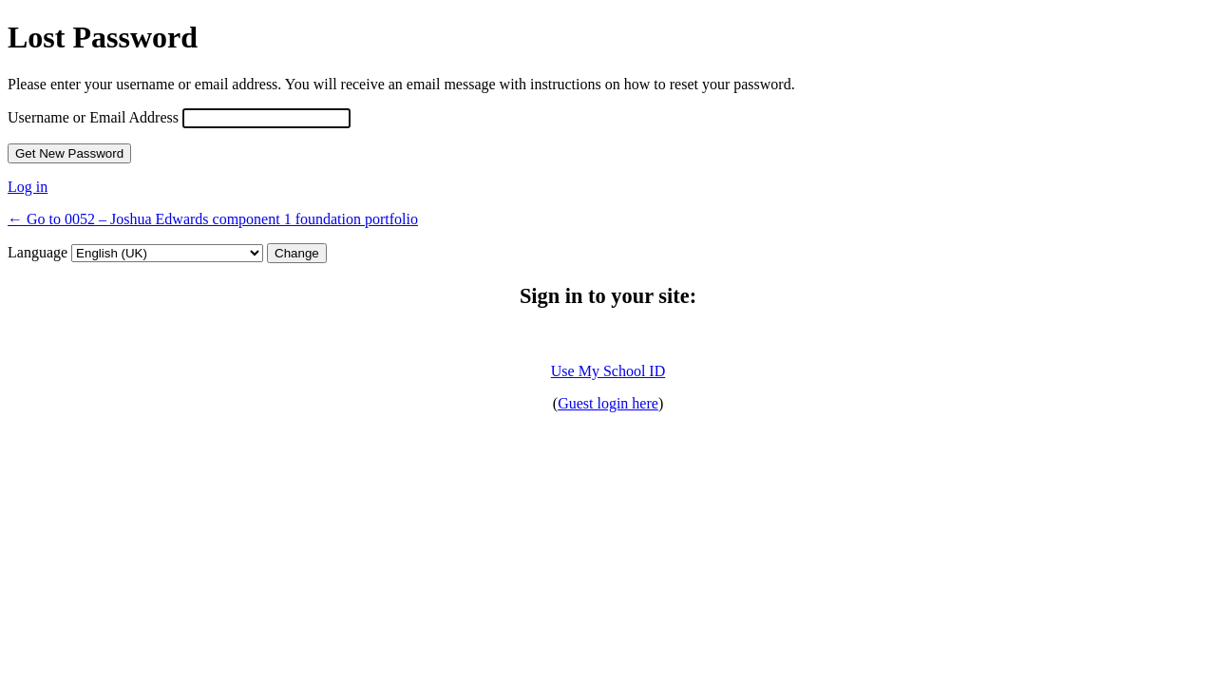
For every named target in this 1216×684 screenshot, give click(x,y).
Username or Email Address (93, 117)
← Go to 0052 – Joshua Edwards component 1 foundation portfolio (213, 219)
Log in (28, 187)
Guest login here (608, 403)
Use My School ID (608, 371)
